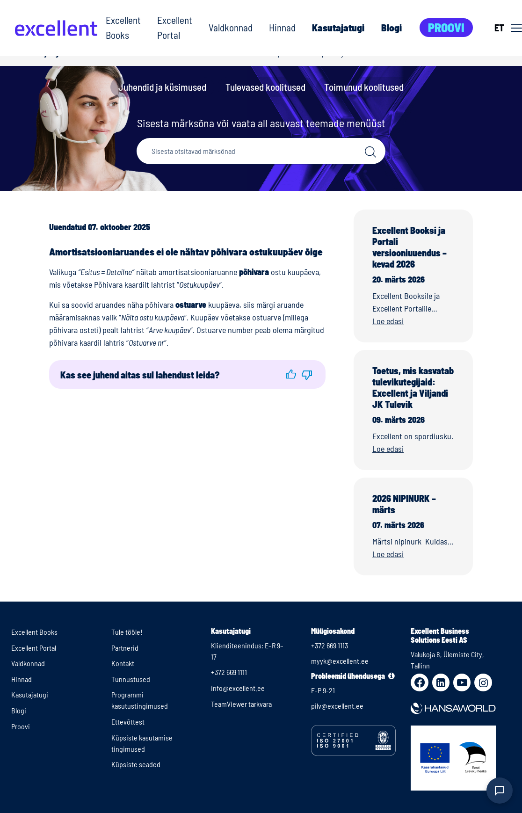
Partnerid (124, 647)
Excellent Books (123, 27)
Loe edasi (388, 321)
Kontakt (122, 663)
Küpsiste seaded (135, 764)
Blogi (391, 27)
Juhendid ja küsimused (162, 87)
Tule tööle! (127, 631)
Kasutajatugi (338, 27)
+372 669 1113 (329, 645)
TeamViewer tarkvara (241, 703)
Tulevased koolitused (265, 87)
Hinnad (282, 27)
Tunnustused (130, 679)
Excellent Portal (174, 27)
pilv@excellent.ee (337, 705)
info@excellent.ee (238, 687)
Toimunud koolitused (364, 87)
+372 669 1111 (229, 672)
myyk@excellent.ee (340, 660)
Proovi (446, 27)
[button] (291, 374)
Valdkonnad (231, 27)
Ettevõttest (128, 721)
